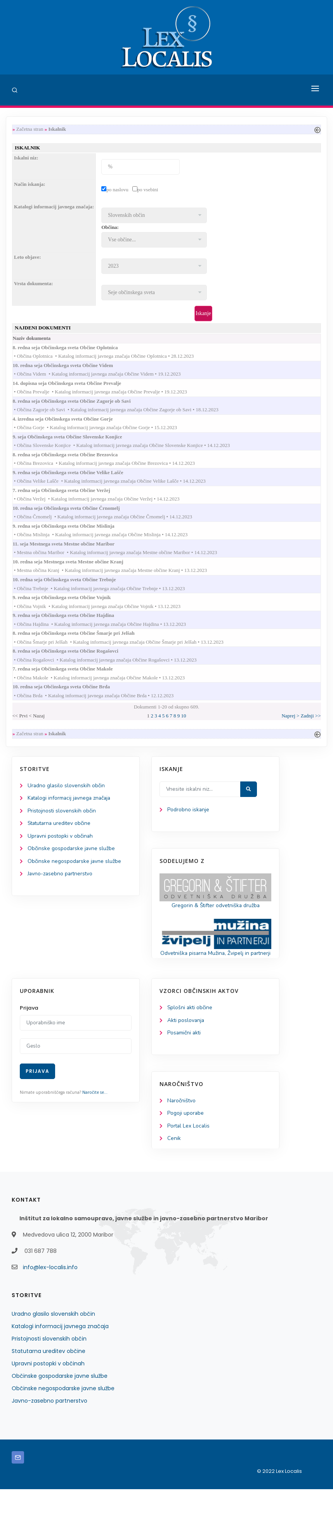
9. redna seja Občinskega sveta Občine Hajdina (71, 625)
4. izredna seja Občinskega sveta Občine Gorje (70, 423)
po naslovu (117, 190)
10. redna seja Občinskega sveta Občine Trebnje (72, 588)
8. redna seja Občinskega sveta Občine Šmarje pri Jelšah (81, 643)
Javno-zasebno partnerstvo (61, 888)
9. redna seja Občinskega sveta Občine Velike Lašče (76, 478)
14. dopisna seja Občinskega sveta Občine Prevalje (75, 386)
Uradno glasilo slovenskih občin (67, 798)
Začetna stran (29, 129)
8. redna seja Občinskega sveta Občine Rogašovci (73, 662)
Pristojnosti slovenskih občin (62, 824)
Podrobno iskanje (188, 823)
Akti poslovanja (186, 1044)
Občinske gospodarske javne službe (72, 863)
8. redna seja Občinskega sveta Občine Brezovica (73, 460)
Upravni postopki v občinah (61, 850)
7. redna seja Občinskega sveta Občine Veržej (69, 496)
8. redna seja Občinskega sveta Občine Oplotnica (73, 349)
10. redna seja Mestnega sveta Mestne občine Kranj (76, 570)
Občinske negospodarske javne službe (75, 876)
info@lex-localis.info (50, 1292)
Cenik (174, 1163)
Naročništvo (181, 1124)
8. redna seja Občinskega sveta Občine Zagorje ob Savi (79, 404)
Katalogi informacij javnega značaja (71, 811)
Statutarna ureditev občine (61, 837)
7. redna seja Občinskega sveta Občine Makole (70, 680)
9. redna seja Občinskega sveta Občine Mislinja (71, 533)
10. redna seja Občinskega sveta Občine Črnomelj (74, 515)
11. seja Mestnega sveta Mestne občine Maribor (71, 551)
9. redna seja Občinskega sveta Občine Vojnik (69, 607)
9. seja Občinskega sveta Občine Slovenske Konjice (75, 441)
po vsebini (147, 190)
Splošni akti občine (190, 1031)
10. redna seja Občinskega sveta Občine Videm (70, 368)
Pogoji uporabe (185, 1138)
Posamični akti (184, 1056)
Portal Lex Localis (189, 1150)
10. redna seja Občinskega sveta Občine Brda (69, 699)
